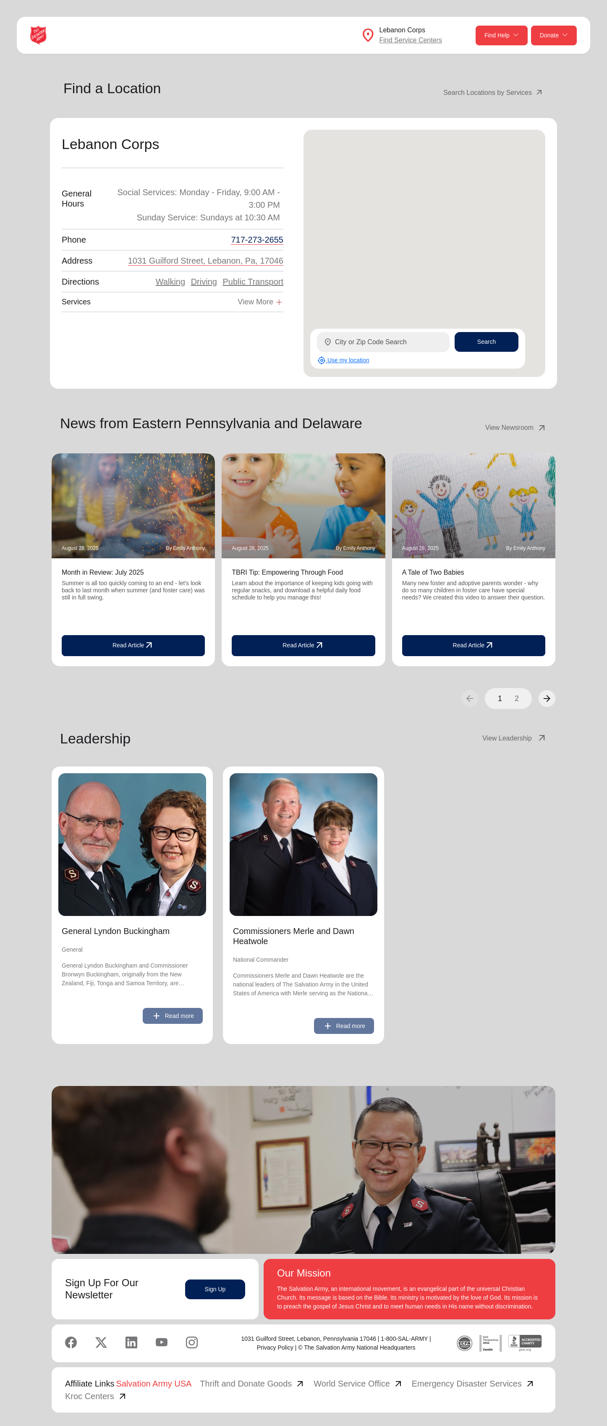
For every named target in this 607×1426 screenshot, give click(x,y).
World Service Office (358, 1384)
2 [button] (517, 698)
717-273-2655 (257, 239)
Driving (204, 281)
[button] (547, 698)
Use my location (343, 360)
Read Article (133, 646)
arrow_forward (547, 698)
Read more (173, 1016)
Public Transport (252, 281)
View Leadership (514, 738)
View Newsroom (516, 428)
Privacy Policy (275, 1347)
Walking (170, 281)
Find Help (501, 35)
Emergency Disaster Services (473, 1384)
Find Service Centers (410, 40)
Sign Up (215, 1289)
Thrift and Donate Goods (252, 1384)
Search (486, 341)
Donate (554, 35)
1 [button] (500, 698)
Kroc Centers (96, 1396)
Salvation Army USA (153, 1383)
